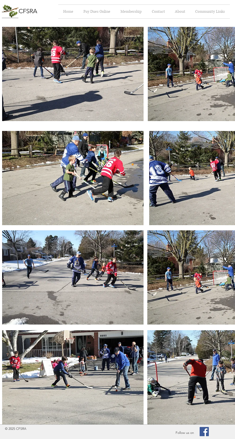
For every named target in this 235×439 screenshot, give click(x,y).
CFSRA (28, 11)
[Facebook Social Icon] (204, 431)
